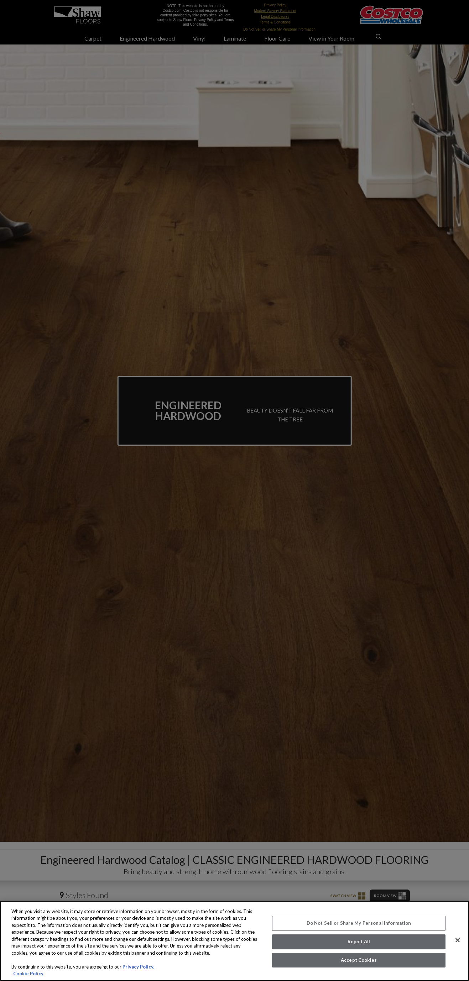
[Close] (457, 940)
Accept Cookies (359, 960)
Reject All (359, 941)
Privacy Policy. (138, 967)
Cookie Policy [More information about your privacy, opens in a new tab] (28, 973)
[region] (234, 941)
